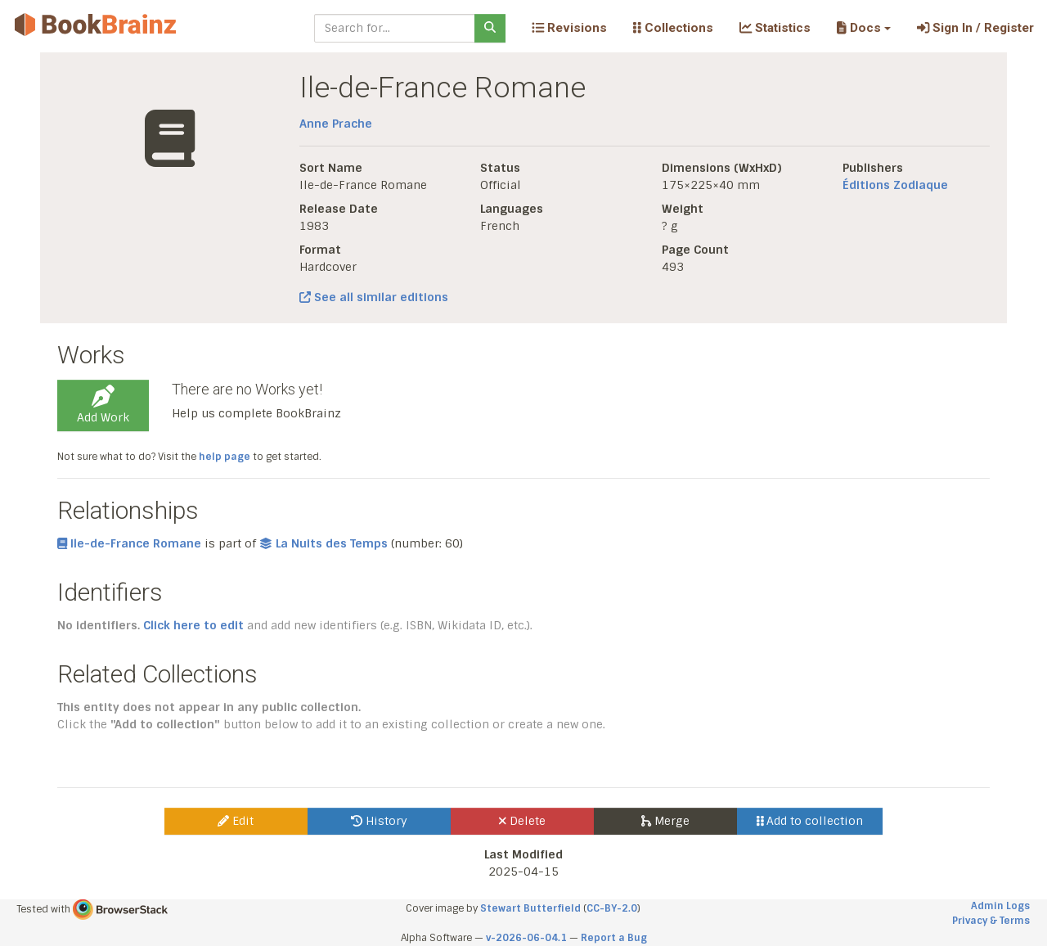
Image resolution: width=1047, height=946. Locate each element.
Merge (665, 820)
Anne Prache (335, 123)
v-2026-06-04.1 (526, 937)
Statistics (775, 27)
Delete (522, 820)
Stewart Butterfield (530, 908)
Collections (673, 27)
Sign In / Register (975, 27)
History (379, 820)
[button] (863, 27)
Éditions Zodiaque (895, 185)
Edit (236, 820)
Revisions (569, 27)
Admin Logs (1000, 905)
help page (224, 456)
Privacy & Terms (991, 920)
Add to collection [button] (810, 820)
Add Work (103, 405)
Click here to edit (193, 625)
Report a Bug (614, 937)
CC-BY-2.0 (611, 908)
